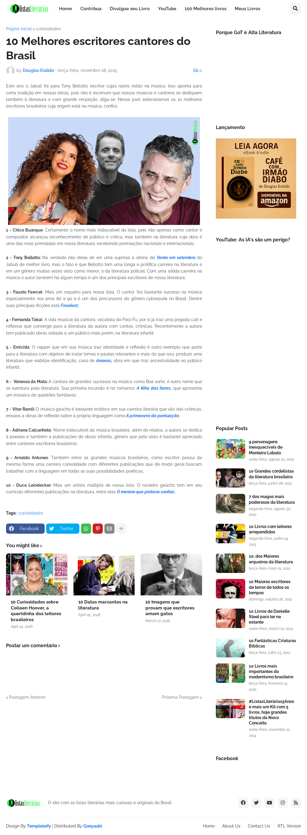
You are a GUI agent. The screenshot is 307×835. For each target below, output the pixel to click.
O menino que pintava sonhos (145, 491)
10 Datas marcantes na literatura (103, 605)
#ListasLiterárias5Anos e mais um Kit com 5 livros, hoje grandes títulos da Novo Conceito (271, 712)
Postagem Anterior (27, 697)
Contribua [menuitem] (90, 8)
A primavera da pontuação (152, 415)
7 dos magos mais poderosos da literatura (272, 499)
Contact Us (259, 826)
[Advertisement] (256, 371)
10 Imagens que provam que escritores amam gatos (169, 607)
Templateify (39, 826)
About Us (231, 826)
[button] (295, 8)
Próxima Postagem (180, 697)
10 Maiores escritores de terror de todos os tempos (270, 587)
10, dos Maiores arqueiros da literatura (271, 559)
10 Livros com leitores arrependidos (270, 529)
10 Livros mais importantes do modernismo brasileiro (271, 671)
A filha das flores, (154, 388)
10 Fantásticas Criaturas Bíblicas (272, 643)
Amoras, (104, 360)
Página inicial (19, 29)
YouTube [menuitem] (167, 8)
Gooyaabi (92, 826)
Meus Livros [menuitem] (247, 8)
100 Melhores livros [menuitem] (205, 8)
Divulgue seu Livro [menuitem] (130, 8)
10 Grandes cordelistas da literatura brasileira (271, 474)
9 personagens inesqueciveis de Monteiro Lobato (265, 447)
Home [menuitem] (65, 8)
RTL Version (289, 826)
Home (209, 826)
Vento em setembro (177, 257)
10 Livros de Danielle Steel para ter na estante (269, 616)
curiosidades (48, 29)
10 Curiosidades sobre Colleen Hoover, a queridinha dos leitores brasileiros (36, 610)
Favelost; (70, 305)
